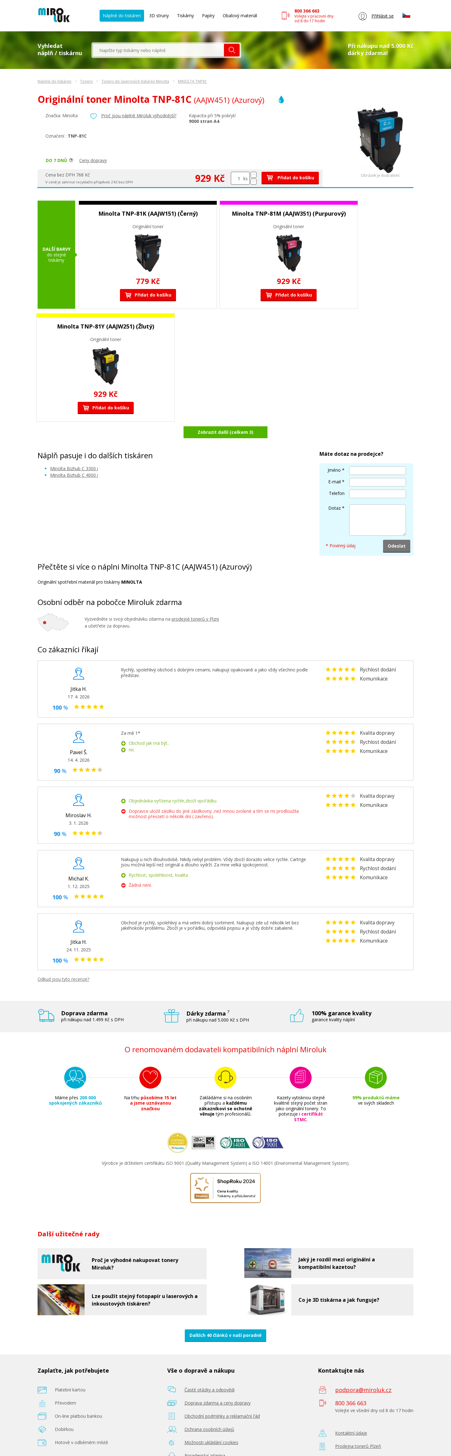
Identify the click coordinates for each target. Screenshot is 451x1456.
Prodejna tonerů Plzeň (358, 1430)
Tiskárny (185, 15)
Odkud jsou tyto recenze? (63, 963)
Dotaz (334, 491)
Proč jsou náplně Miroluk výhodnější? (138, 115)
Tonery (86, 81)
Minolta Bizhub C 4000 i (74, 459)
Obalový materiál (240, 15)
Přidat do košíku (290, 178)
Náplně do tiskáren (122, 15)
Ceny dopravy (93, 160)
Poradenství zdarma (204, 1439)
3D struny (159, 15)
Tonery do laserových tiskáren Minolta (135, 81)
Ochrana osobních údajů (209, 1413)
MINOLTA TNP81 (192, 81)
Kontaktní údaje (351, 1417)
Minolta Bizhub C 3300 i (74, 452)
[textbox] (158, 50)
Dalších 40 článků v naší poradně (225, 1319)
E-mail (334, 465)
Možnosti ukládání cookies (211, 1426)
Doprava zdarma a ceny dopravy (217, 1387)
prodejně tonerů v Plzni (195, 602)
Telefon (337, 477)
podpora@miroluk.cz (363, 1373)
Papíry (208, 15)
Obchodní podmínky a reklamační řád (222, 1400)
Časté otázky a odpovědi (209, 1373)
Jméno (334, 453)
